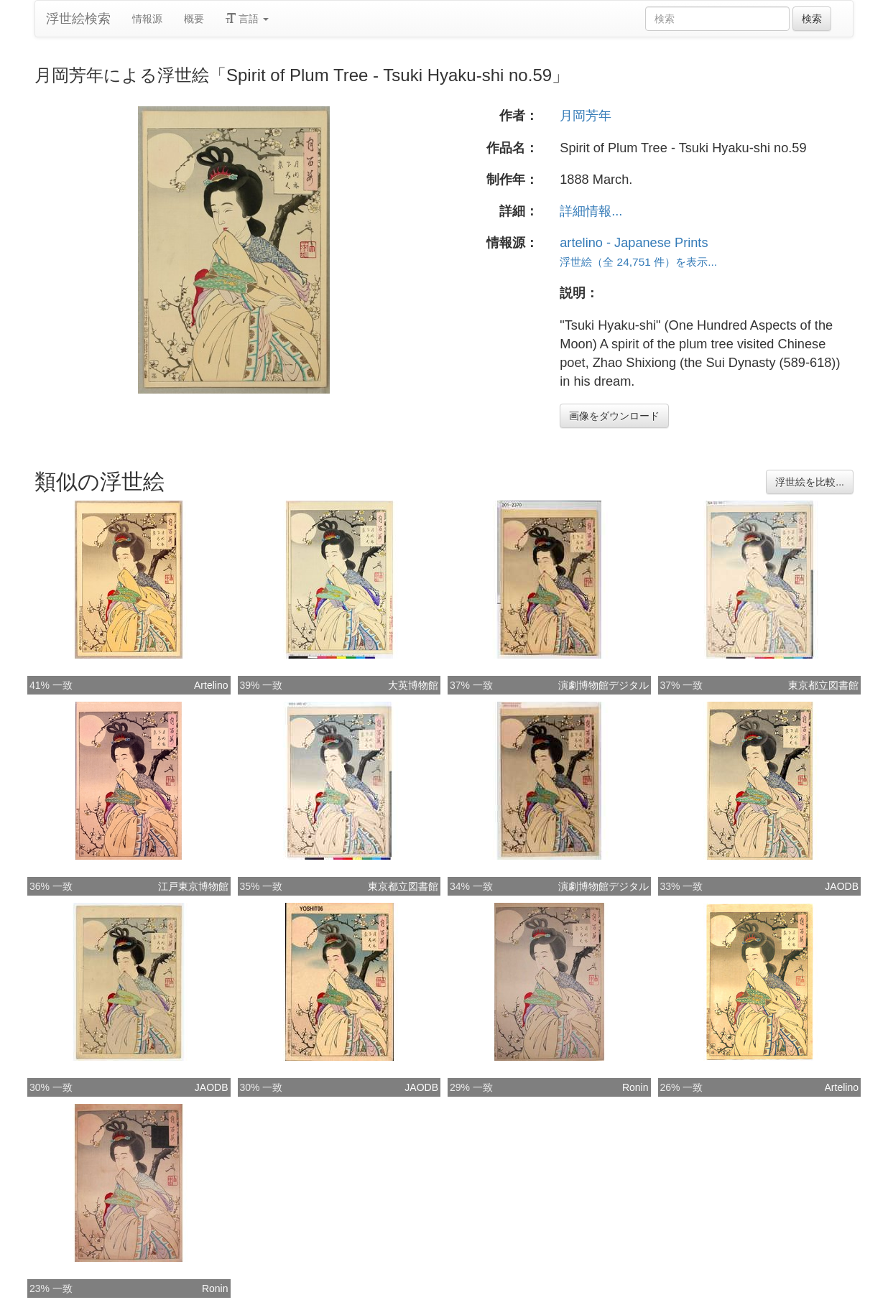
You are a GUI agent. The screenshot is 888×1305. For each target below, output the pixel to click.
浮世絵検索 (78, 18)
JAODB (842, 886)
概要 (194, 18)
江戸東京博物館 (193, 886)
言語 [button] (247, 18)
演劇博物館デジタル (603, 685)
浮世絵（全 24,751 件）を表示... (638, 262)
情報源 (147, 18)
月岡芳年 (585, 115)
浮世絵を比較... (809, 482)
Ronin (635, 1087)
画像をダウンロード (614, 416)
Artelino (211, 685)
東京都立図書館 (823, 685)
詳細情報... (591, 211)
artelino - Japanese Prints (634, 243)
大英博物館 (413, 685)
